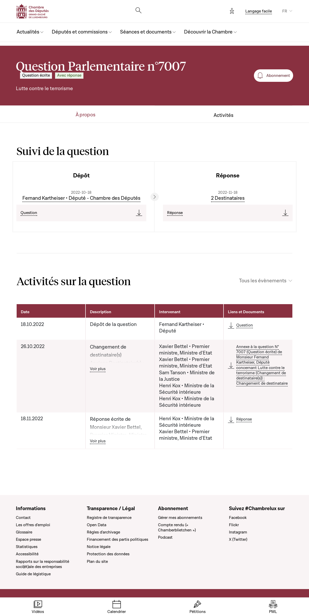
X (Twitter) (238, 539)
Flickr (234, 525)
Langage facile (258, 11)
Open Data (96, 525)
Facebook (238, 517)
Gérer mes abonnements (180, 517)
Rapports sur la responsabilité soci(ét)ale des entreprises (42, 564)
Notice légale (98, 546)
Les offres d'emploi (33, 525)
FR (284, 11)
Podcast (165, 537)
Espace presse (28, 539)
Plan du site (97, 561)
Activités (223, 115)
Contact (23, 517)
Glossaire (24, 532)
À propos (85, 115)
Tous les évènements (262, 281)
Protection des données (108, 554)
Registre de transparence (109, 517)
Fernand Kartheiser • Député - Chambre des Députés (81, 198)
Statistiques (26, 546)
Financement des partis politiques (117, 539)
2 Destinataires (228, 198)
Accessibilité (27, 554)
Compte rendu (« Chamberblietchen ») (177, 527)
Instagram (238, 532)
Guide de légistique (33, 574)
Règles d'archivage (103, 532)
